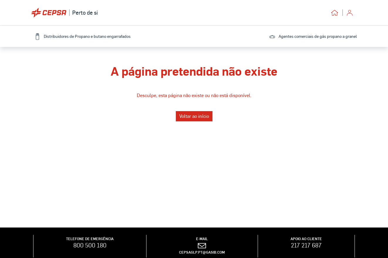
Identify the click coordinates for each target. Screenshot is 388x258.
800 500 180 (90, 245)
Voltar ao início (194, 116)
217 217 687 (306, 245)
